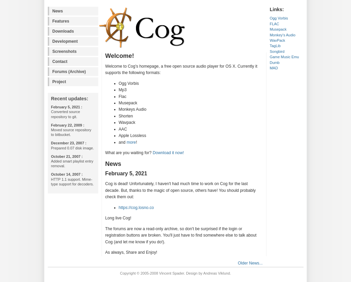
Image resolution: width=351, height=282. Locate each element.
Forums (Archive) (69, 71)
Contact (60, 61)
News (57, 11)
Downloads (63, 31)
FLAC (274, 24)
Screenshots (64, 51)
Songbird (277, 51)
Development (65, 41)
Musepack (278, 29)
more (131, 142)
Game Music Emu (284, 57)
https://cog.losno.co (136, 207)
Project (59, 81)
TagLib (275, 46)
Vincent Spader (171, 273)
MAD (274, 68)
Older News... (250, 263)
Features (60, 21)
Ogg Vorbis (279, 18)
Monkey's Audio (282, 35)
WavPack (277, 40)
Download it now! (168, 152)
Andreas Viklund (216, 273)
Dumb (275, 63)
